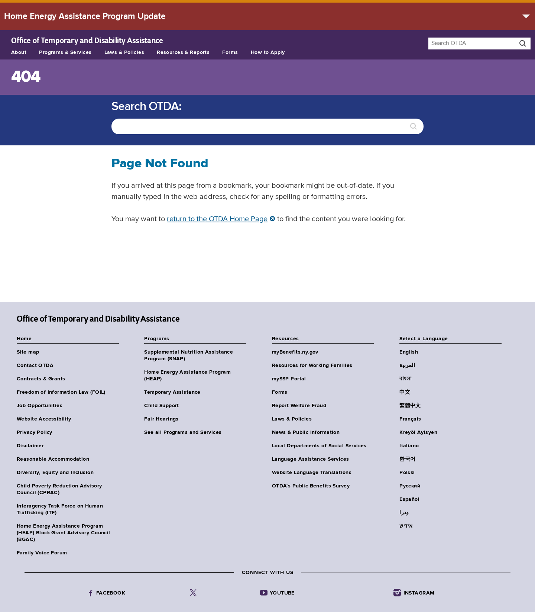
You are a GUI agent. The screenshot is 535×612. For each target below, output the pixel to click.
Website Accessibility (44, 419)
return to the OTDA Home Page (217, 219)
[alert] (267, 16)
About (18, 52)
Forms (230, 52)
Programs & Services (65, 52)
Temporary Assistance (172, 392)
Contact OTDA (35, 365)
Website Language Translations (311, 472)
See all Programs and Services (182, 432)
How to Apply (268, 52)
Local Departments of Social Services (319, 445)
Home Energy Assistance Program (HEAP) (187, 375)
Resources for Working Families (312, 365)
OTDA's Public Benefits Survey (311, 486)
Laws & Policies (124, 52)
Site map (28, 352)
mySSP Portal (289, 378)
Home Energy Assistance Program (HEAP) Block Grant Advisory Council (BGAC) (63, 533)
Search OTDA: (146, 107)
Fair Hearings (161, 419)
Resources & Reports (183, 52)
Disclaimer (30, 445)
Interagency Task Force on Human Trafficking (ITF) (60, 509)
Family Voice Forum (42, 552)
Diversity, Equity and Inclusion (55, 472)
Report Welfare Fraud (299, 405)
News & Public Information (306, 432)
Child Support (161, 405)
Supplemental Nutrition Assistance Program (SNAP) (188, 355)
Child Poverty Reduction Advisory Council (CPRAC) (59, 489)
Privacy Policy (34, 432)
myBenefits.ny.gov (295, 352)
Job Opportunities (39, 405)
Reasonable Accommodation (53, 459)
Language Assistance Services (310, 459)
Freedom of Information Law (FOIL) (61, 392)
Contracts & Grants (41, 378)
